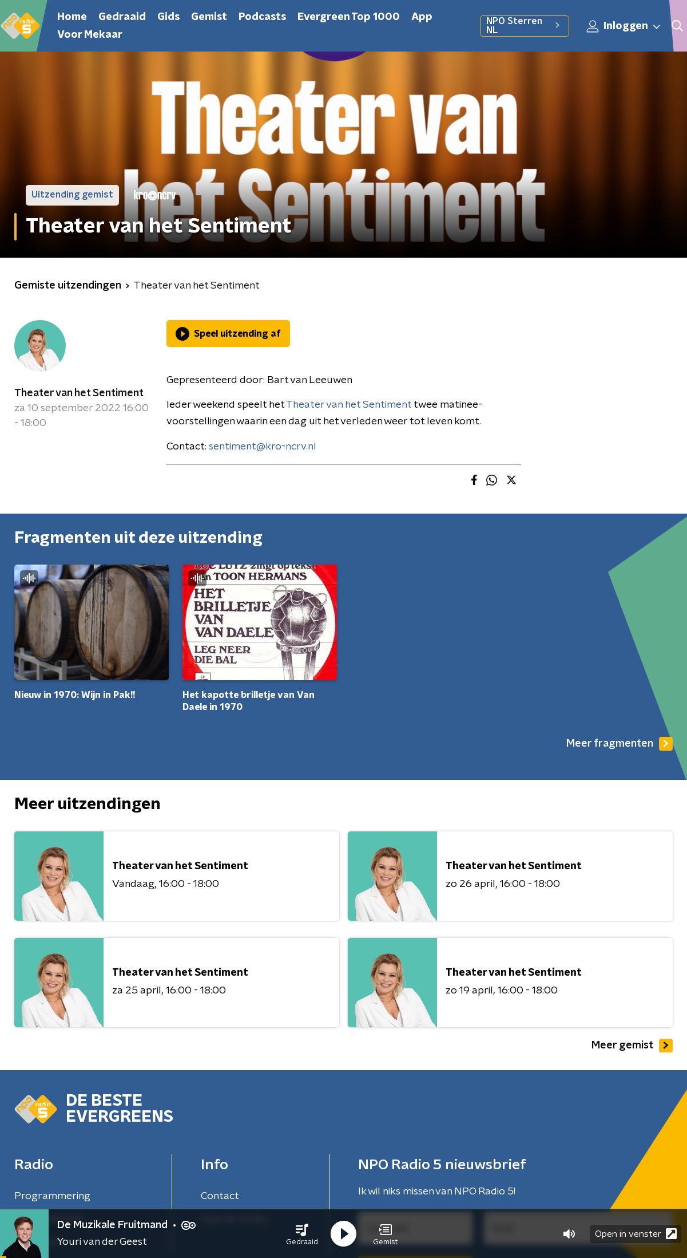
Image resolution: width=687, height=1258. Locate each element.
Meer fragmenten (619, 744)
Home (72, 17)
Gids (168, 17)
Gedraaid (122, 17)
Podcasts (262, 17)
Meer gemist (632, 1045)
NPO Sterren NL (524, 26)
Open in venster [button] (636, 1233)
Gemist (209, 17)
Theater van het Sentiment (79, 393)
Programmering (52, 1196)
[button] (302, 1234)
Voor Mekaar (89, 35)
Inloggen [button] (624, 26)
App (421, 17)
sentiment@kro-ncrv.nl (262, 446)
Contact (220, 1196)
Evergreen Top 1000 (348, 17)
